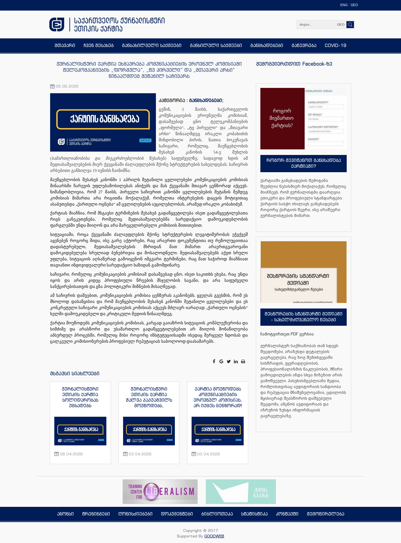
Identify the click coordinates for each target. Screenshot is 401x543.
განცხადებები (205, 100)
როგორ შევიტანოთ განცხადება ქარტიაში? (303, 163)
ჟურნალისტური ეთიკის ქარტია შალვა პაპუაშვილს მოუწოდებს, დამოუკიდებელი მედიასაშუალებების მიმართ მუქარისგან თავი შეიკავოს (148, 397)
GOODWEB (214, 536)
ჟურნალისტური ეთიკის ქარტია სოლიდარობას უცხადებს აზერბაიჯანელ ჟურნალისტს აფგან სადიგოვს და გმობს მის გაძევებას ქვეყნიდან (80, 397)
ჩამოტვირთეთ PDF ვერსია (287, 334)
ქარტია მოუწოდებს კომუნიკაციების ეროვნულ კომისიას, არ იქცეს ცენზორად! (218, 397)
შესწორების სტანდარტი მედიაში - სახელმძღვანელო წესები (304, 316)
